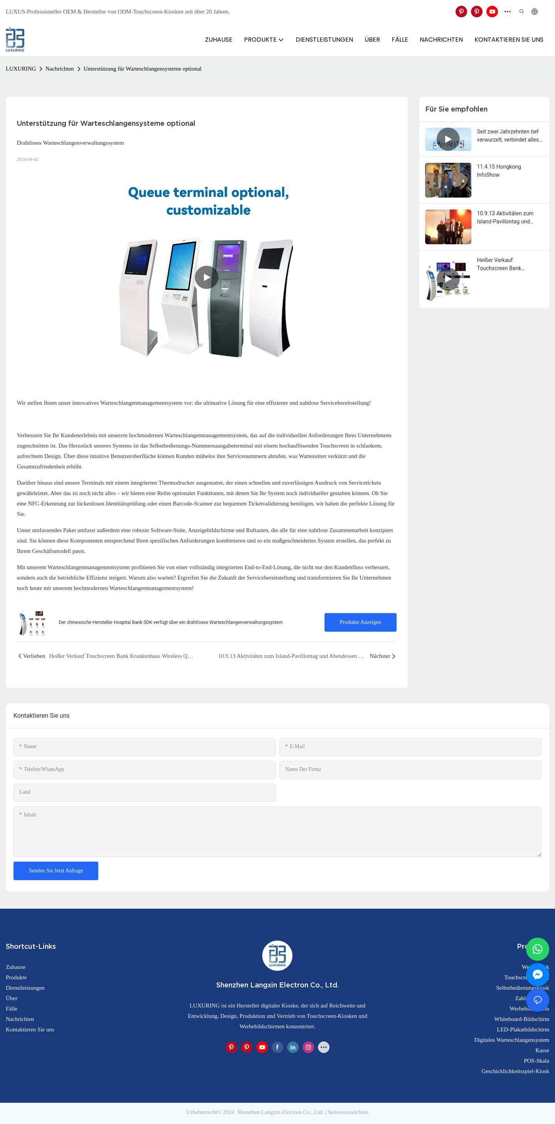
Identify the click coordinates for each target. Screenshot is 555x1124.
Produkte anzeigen (360, 622)
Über (11, 998)
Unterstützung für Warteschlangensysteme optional (143, 69)
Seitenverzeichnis (348, 1112)
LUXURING (21, 69)
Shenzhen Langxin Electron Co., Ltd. (280, 1112)
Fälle (11, 1009)
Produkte (16, 977)
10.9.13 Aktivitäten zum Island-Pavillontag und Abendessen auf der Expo (507, 218)
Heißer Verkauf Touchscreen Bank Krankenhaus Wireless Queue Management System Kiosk (503, 264)
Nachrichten (59, 69)
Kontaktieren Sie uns (30, 1029)
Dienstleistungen (25, 988)
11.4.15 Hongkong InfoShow (499, 171)
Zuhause (15, 967)
